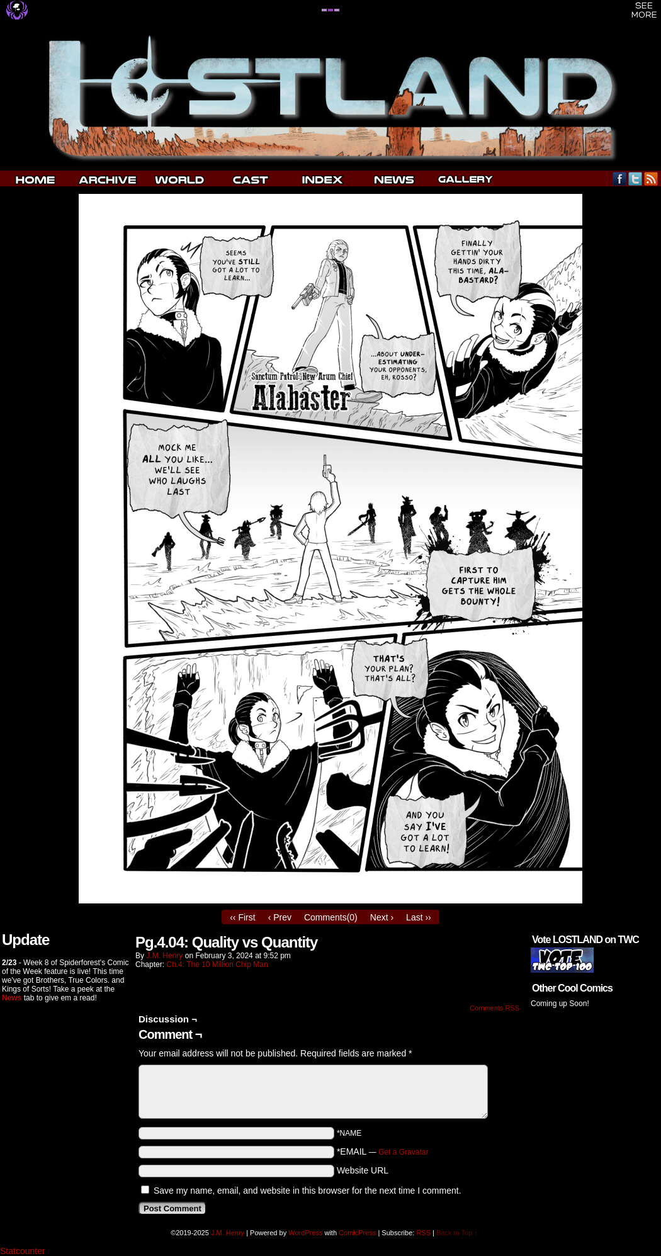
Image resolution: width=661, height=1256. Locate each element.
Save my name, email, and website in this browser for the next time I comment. (307, 1190)
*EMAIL (383, 1151)
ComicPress (357, 1232)
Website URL (362, 1170)
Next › (381, 917)
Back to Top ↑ (457, 1232)
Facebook (620, 178)
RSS (651, 178)
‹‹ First (242, 917)
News (11, 997)
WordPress (305, 1232)
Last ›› (418, 917)
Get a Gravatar (403, 1152)
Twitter (635, 178)
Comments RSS (494, 1008)
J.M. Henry (164, 955)
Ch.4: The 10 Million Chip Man (217, 964)
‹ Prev (279, 917)
